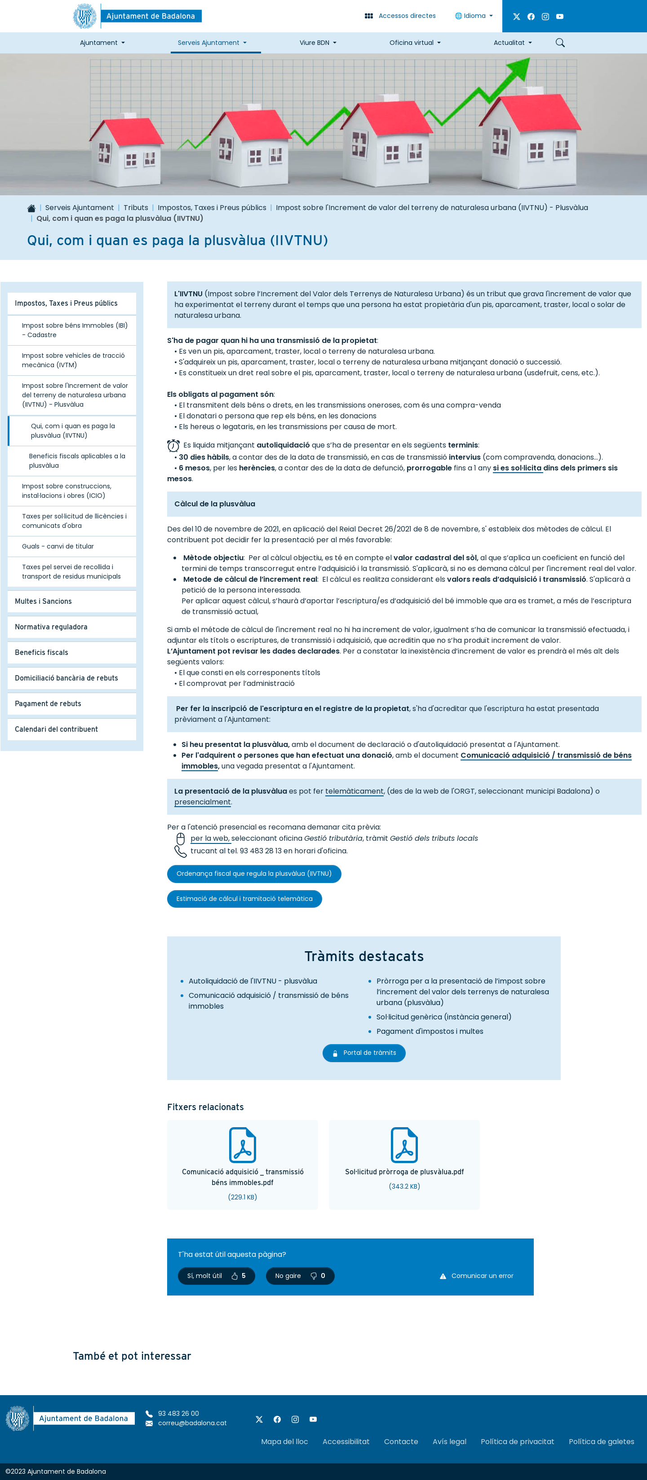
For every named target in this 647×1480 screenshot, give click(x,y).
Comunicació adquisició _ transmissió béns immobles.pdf (243, 1177)
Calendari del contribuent (56, 729)
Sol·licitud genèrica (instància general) (444, 1017)
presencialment (202, 802)
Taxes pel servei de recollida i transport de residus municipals (71, 571)
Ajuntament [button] (99, 42)
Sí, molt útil (216, 1275)
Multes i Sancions (43, 601)
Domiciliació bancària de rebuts (66, 678)
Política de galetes (601, 1441)
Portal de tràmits (369, 1052)
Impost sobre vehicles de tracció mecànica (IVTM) (73, 360)
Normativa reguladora (51, 627)
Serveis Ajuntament (79, 207)
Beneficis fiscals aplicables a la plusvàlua (77, 461)
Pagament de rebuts (48, 703)
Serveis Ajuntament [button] (208, 42)
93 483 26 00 (172, 1413)
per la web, (211, 839)
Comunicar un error (477, 1275)
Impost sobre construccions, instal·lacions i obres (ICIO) (66, 491)
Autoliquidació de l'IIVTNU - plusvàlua (253, 981)
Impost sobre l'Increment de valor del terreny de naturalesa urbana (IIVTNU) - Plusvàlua (432, 207)
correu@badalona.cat (186, 1423)
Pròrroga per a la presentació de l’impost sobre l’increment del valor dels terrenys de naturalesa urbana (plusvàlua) (463, 992)
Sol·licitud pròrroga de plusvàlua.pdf (404, 1172)
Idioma (471, 15)
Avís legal (449, 1441)
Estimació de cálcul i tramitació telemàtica (245, 898)
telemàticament (354, 791)
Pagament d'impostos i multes (430, 1031)
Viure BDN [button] (314, 42)
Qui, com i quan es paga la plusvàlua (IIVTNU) (73, 431)
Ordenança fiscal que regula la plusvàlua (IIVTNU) (254, 873)
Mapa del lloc (284, 1441)
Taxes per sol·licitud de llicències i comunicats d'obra (74, 521)
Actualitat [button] (509, 42)
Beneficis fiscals (41, 652)
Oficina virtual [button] (412, 42)
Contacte (401, 1441)
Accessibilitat (346, 1441)
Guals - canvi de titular (58, 546)
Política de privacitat (517, 1441)
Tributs (136, 207)
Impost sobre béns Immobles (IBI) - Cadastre (75, 330)
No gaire (300, 1275)
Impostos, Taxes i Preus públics (212, 207)
